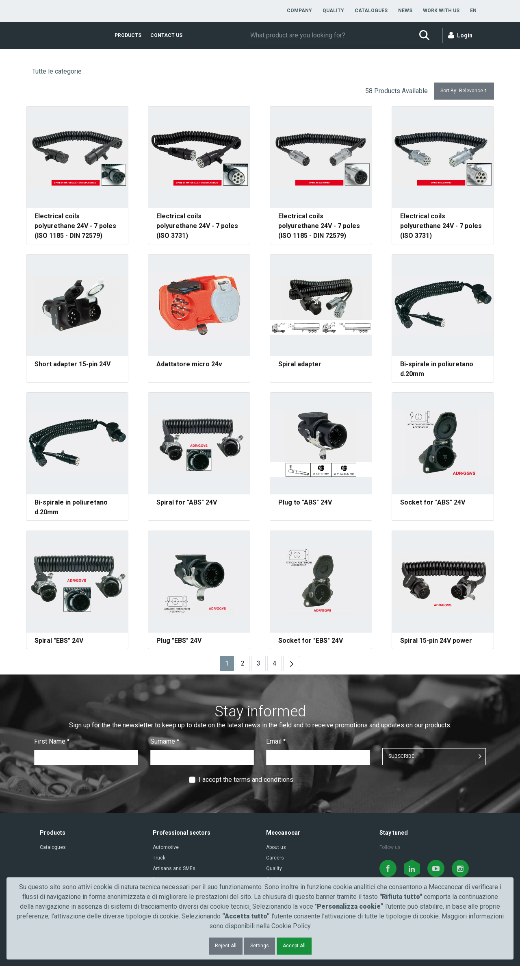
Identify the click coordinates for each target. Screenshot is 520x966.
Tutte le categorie (57, 71)
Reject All (225, 946)
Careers (275, 858)
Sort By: (464, 91)
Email (276, 741)
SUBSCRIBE (401, 756)
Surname (164, 741)
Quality (274, 868)
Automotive (166, 847)
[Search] (328, 35)
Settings (259, 946)
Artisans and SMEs (174, 868)
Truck (159, 858)
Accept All (294, 946)
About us (276, 847)
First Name (51, 741)
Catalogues (53, 847)
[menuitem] (299, 10)
